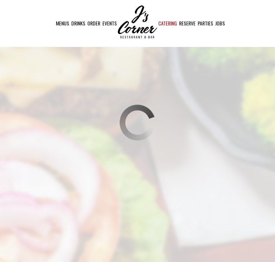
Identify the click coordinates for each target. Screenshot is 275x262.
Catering (167, 23)
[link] (137, 21)
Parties (205, 23)
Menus (62, 23)
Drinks (78, 23)
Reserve (187, 23)
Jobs (220, 23)
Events (109, 23)
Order (93, 23)
